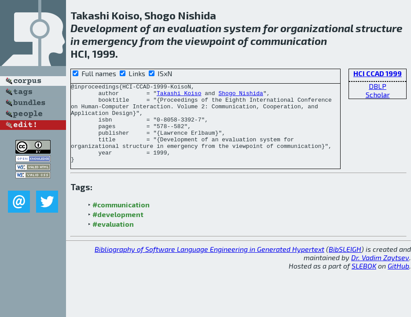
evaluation (194, 28)
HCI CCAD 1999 (377, 73)
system (242, 28)
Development (104, 28)
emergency (110, 40)
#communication (121, 220)
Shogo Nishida (240, 96)
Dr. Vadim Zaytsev (380, 273)
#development (117, 230)
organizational (316, 28)
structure (379, 28)
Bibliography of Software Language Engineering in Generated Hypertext (209, 265)
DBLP (377, 86)
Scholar (378, 94)
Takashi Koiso (179, 96)
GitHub (398, 281)
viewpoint (210, 40)
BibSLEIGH (345, 265)
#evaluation (113, 240)
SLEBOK (364, 281)
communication (288, 40)
